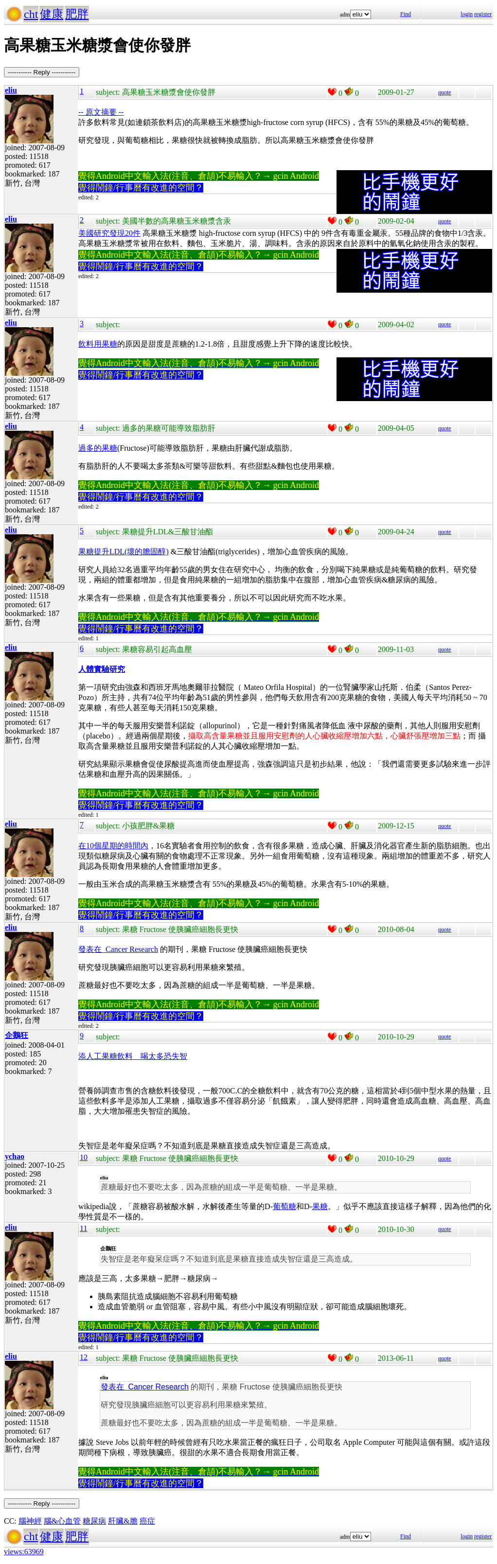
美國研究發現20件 (109, 233)
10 (84, 1157)
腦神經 (30, 1521)
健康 (51, 14)
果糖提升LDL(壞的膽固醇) (123, 551)
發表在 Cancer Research (118, 949)
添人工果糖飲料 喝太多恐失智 (132, 1056)
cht (31, 14)
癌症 (147, 1521)
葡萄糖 (284, 1206)
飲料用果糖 (97, 344)
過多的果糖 (97, 448)
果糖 (320, 1206)
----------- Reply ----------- (41, 72)
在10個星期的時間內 (113, 846)
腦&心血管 (62, 1521)
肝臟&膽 (122, 1521)
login (467, 14)
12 (84, 1357)
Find (405, 14)
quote (444, 92)
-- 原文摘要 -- (101, 112)
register (483, 14)
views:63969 (24, 1551)
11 (83, 1228)
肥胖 (77, 14)
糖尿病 (94, 1521)
